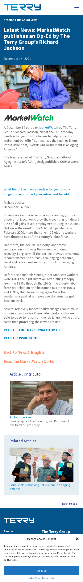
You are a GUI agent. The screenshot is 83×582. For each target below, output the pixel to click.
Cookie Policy (34, 578)
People (8, 531)
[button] (77, 539)
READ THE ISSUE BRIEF (20, 338)
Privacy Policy (49, 578)
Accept (41, 570)
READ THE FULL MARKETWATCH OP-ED (32, 330)
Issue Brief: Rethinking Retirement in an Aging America (41, 468)
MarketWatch (48, 128)
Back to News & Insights (24, 352)
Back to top (69, 503)
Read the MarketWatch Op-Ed (29, 361)
